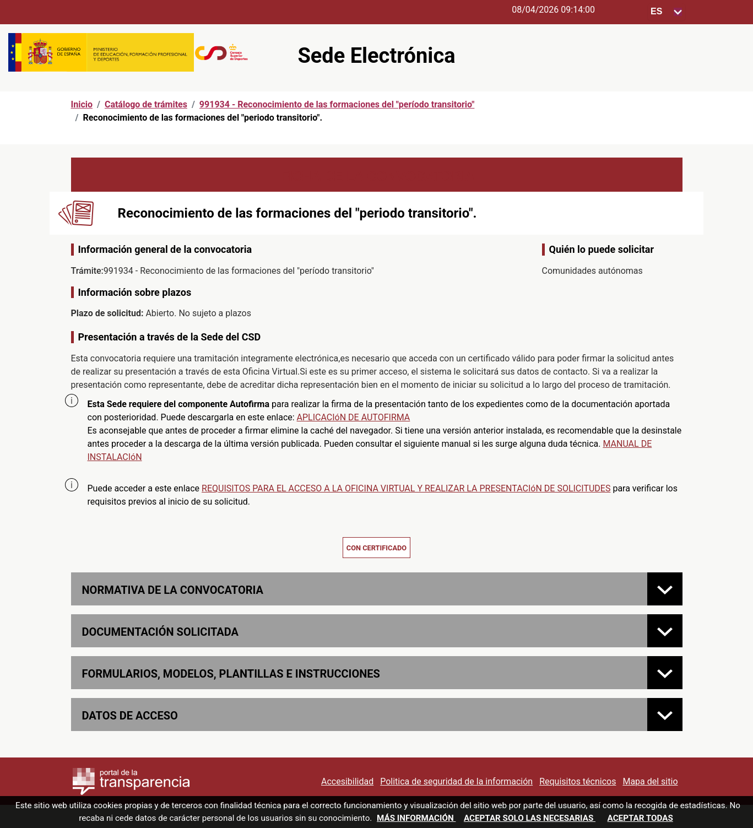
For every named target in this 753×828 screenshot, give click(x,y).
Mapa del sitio (650, 781)
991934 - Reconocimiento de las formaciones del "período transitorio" (337, 104)
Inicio (82, 104)
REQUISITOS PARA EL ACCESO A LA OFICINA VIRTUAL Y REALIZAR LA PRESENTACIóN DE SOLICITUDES (406, 488)
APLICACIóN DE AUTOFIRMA (353, 417)
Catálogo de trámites (146, 104)
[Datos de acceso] (664, 714)
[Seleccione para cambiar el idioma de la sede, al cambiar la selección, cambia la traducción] (666, 11)
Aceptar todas (640, 818)
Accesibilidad (347, 781)
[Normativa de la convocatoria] (664, 588)
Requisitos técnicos (577, 781)
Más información (416, 818)
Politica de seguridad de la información (456, 781)
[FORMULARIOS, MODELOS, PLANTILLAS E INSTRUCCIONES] (664, 672)
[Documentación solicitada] (664, 630)
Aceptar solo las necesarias (529, 818)
